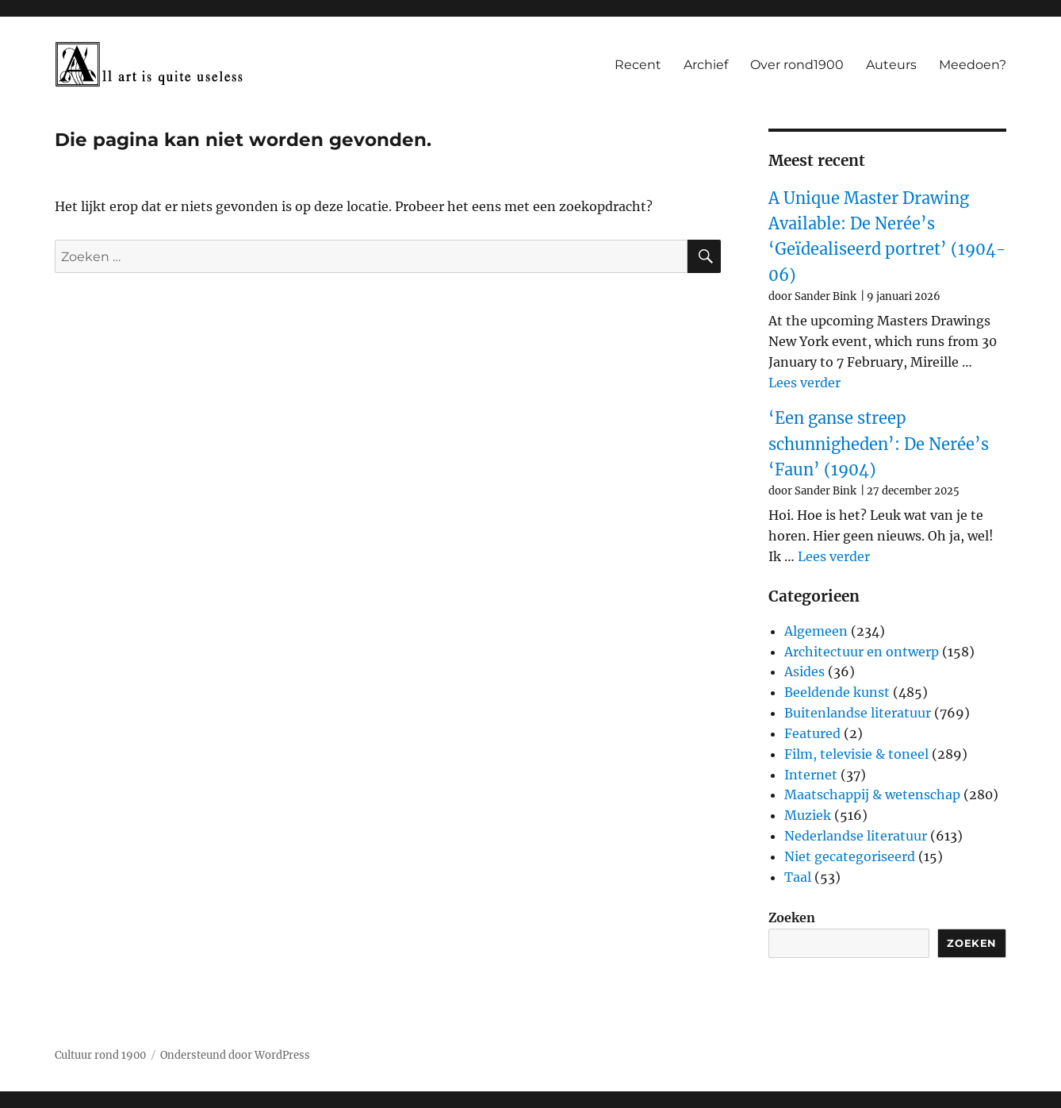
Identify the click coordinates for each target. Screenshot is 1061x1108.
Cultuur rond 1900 (100, 1055)
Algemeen (816, 631)
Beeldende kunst (837, 692)
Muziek (807, 815)
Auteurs (891, 64)
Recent (638, 64)
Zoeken (791, 917)
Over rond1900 (797, 64)
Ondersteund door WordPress (235, 1055)
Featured (812, 733)
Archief (706, 64)
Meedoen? (972, 64)
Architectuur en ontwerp (861, 652)
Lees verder (804, 382)
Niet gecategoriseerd (849, 856)
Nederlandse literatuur (855, 836)
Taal (797, 877)
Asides (804, 671)
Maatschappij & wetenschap (872, 794)
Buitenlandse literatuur (857, 713)
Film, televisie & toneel (856, 754)
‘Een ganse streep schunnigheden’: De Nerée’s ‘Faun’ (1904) (878, 443)
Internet (810, 775)
